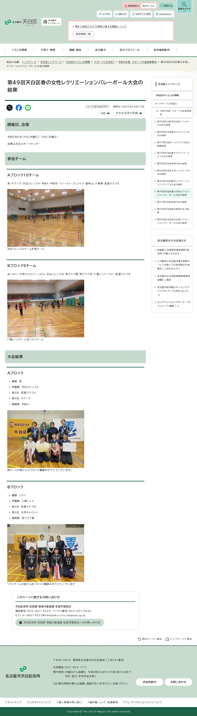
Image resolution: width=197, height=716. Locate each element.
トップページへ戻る (181, 639)
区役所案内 (149, 682)
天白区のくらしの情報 (78, 62)
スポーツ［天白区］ (104, 62)
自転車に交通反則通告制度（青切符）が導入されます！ (173, 252)
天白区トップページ (51, 62)
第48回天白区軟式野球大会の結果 (173, 210)
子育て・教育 (48, 50)
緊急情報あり (134, 6)
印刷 (103, 113)
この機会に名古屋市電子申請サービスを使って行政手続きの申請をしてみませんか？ (173, 265)
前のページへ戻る (152, 639)
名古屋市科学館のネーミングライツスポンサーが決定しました (173, 291)
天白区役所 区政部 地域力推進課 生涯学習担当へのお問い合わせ (61, 622)
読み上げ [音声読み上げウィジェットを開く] (123, 14)
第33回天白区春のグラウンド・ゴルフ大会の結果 (173, 154)
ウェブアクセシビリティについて (143, 702)
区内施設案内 (162, 50)
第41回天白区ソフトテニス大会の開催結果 (173, 144)
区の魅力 (100, 50)
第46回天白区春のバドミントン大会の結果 (173, 133)
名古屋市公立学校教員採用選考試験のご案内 (173, 278)
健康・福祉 (75, 50)
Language (164, 14)
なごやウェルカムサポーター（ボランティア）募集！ (174, 304)
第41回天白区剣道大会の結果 (172, 202)
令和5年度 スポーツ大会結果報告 (137, 62)
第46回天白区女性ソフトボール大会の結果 (173, 172)
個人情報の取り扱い (70, 702)
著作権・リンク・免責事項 (104, 702)
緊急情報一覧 (83, 34)
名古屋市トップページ (54, 21)
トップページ (29, 62)
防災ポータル (149, 6)
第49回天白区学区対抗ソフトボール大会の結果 (173, 123)
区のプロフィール (130, 50)
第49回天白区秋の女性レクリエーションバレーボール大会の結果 (173, 221)
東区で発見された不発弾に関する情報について (101, 26)
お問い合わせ (178, 682)
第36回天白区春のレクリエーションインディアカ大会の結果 (173, 182)
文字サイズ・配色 (143, 14)
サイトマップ (14, 702)
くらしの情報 (19, 50)
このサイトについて (40, 702)
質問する (168, 6)
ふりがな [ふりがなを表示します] (106, 14)
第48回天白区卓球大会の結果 (172, 164)
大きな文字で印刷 (127, 113)
